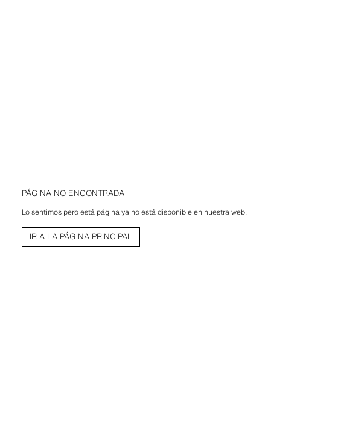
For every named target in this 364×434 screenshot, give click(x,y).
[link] (81, 237)
